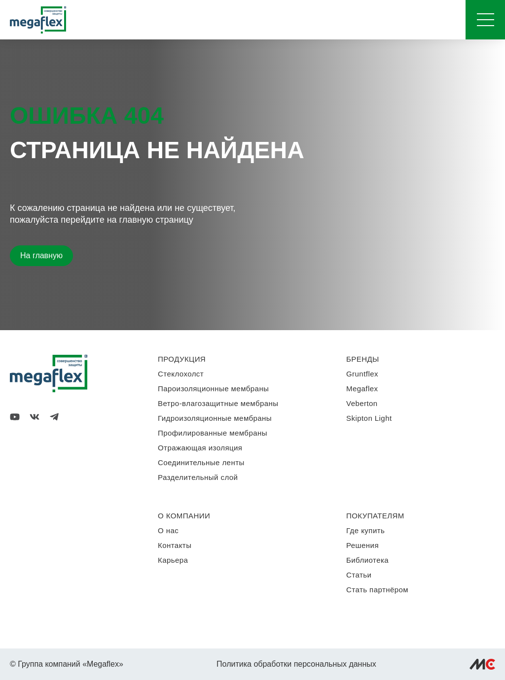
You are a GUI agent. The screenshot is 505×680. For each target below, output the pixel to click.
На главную (41, 255)
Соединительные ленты (201, 462)
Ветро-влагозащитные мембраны (218, 403)
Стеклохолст (181, 374)
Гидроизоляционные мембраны (215, 418)
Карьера (173, 560)
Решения (362, 545)
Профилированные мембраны (212, 433)
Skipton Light (369, 418)
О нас (168, 530)
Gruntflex (362, 374)
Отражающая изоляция (200, 447)
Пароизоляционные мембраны (213, 388)
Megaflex (362, 388)
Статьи (358, 575)
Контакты (174, 545)
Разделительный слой (198, 477)
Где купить (365, 530)
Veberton (362, 403)
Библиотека (367, 560)
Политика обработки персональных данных (296, 664)
